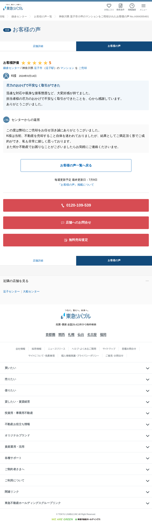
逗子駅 (50, 68)
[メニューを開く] (143, 7)
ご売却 (83, 68)
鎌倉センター (11, 68)
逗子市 (38, 68)
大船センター (31, 291)
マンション (67, 68)
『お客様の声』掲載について (76, 184)
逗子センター (11, 291)
